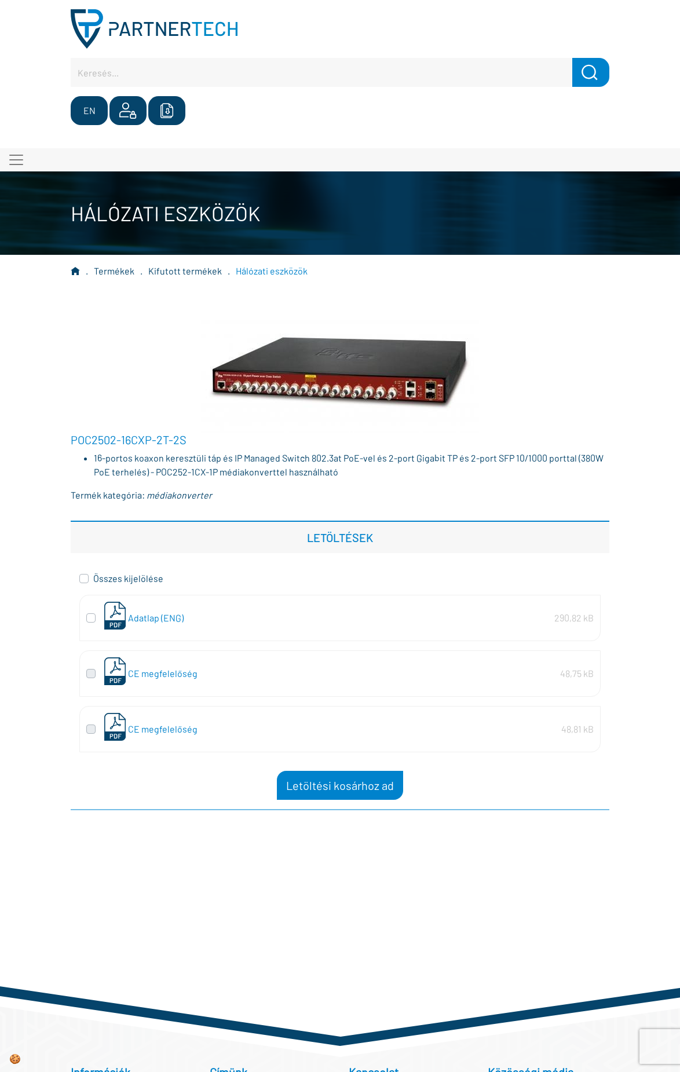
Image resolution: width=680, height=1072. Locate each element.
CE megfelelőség (163, 673)
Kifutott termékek (185, 270)
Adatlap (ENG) (156, 617)
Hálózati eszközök (272, 270)
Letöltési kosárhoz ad (340, 785)
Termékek (114, 270)
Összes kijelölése (128, 578)
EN (89, 110)
